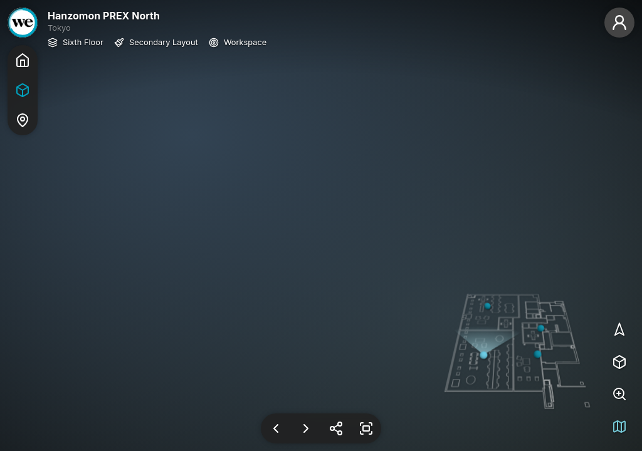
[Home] (23, 60)
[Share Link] (336, 428)
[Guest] (619, 23)
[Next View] (306, 428)
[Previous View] (276, 428)
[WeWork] (23, 23)
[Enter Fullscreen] (366, 428)
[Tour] (23, 90)
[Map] (23, 120)
